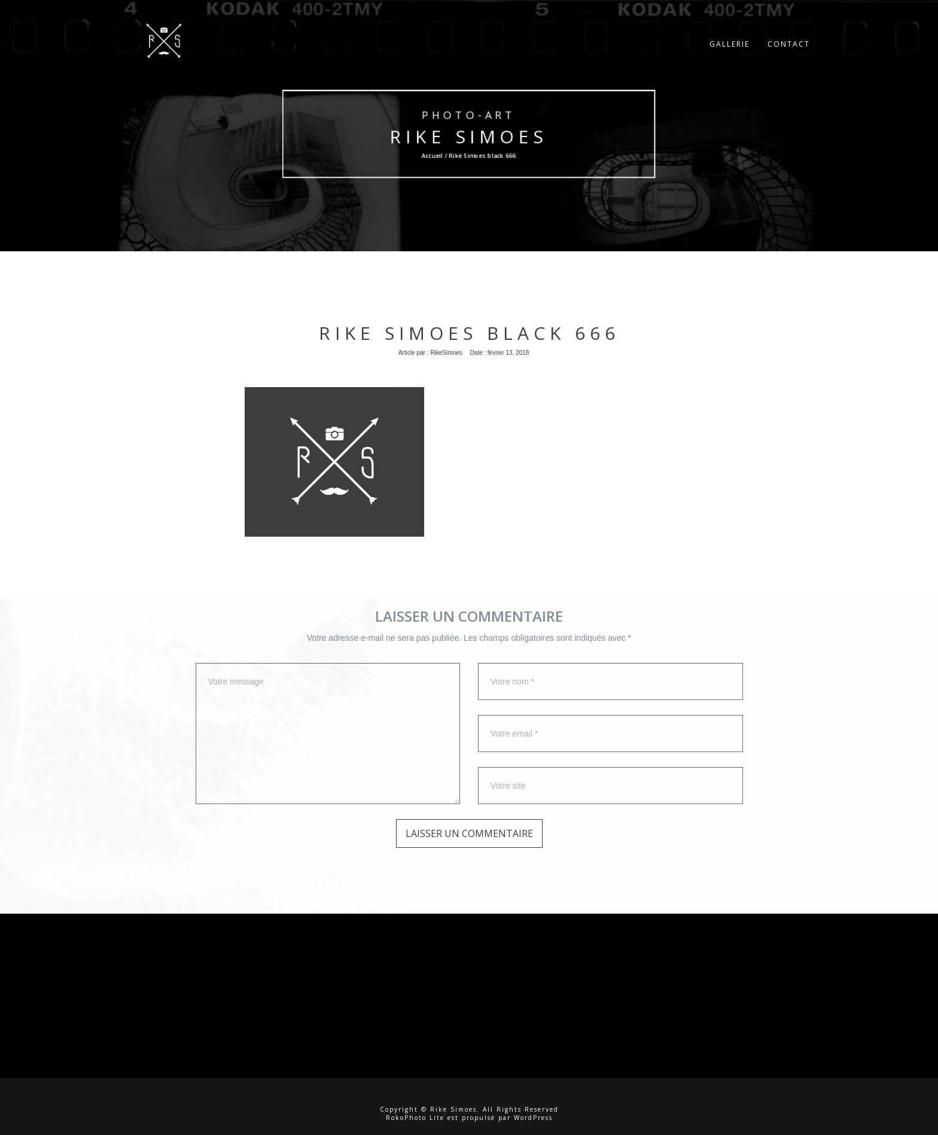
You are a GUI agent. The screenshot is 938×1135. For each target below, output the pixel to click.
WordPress (533, 1117)
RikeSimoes (446, 352)
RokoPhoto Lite (415, 1117)
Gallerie (729, 50)
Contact (789, 50)
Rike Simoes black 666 (469, 333)
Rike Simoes (469, 136)
